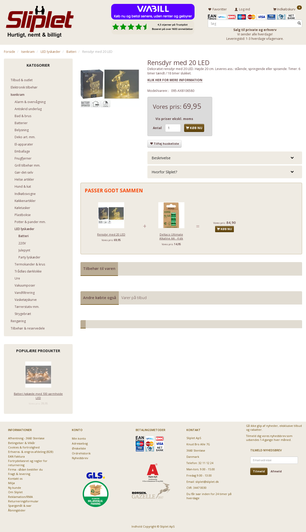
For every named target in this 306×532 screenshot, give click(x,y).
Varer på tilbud (134, 296)
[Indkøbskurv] (287, 8)
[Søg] (299, 22)
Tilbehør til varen (99, 267)
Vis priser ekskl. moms (174, 118)
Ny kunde (14, 487)
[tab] (225, 157)
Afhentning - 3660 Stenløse (26, 437)
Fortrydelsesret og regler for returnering (27, 462)
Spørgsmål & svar (20, 505)
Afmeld (276, 470)
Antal (158, 127)
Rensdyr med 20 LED (111, 233)
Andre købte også (99, 296)
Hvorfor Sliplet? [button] (164, 171)
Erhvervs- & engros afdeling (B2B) (30, 451)
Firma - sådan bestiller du (25, 469)
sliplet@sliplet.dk (207, 481)
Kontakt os (15, 478)
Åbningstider (17, 509)
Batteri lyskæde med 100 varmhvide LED (38, 395)
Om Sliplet (15, 491)
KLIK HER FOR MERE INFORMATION (174, 79)
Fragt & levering (19, 473)
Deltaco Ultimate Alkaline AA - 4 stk (171, 235)
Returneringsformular (23, 500)
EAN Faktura (16, 456)
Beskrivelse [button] (161, 157)
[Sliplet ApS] (40, 20)
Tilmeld (259, 470)
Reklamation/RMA (20, 496)
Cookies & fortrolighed (24, 446)
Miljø (11, 482)
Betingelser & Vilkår (21, 442)
